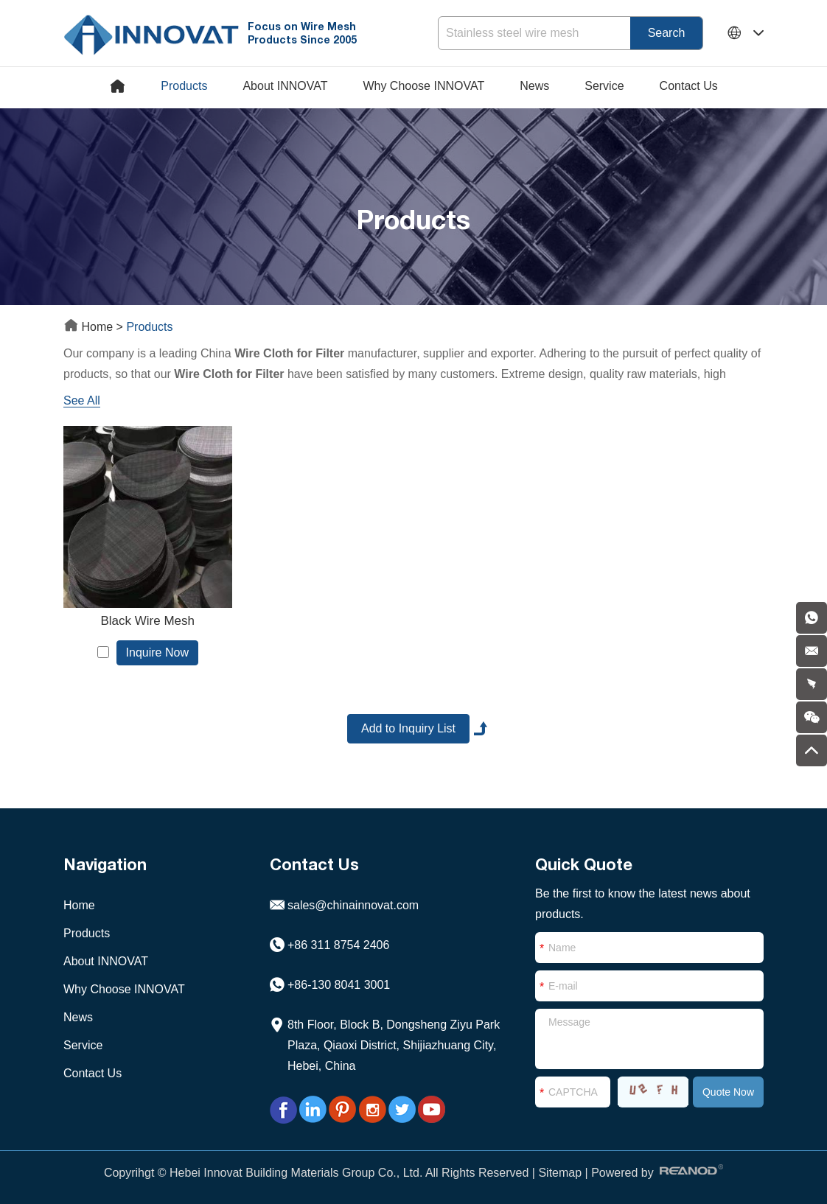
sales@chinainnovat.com (353, 905)
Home (89, 327)
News (534, 86)
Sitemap (560, 1172)
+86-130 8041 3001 (338, 985)
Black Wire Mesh (147, 621)
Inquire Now (157, 652)
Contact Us (689, 86)
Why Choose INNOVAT (423, 86)
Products (184, 86)
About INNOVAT (284, 86)
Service (604, 86)
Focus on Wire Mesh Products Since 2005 (302, 33)
